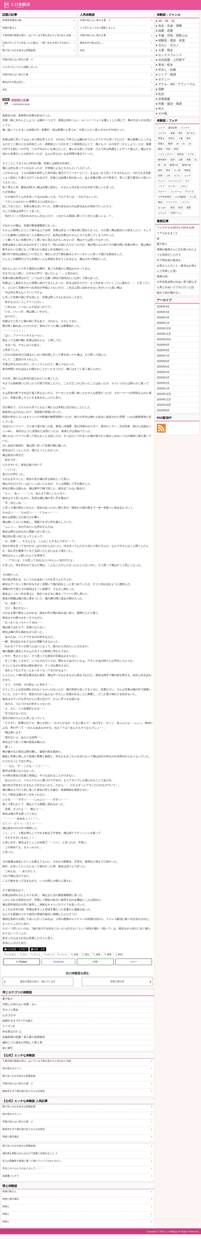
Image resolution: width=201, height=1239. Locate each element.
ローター (172, 186)
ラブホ (190, 154)
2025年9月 (163, 344)
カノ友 (177, 170)
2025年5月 (163, 366)
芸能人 (161, 143)
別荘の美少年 (117, 981)
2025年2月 (163, 383)
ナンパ (161, 181)
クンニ (37, 954)
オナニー (164, 79)
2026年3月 (163, 312)
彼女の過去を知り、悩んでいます (38, 981)
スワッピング (174, 181)
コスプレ (162, 133)
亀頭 (160, 202)
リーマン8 (8, 1026)
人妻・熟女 (165, 50)
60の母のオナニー (12, 1068)
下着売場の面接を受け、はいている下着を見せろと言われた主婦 (36, 35)
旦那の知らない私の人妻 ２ (95, 20)
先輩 (76, 954)
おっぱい (162, 207)
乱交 (161, 94)
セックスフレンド (170, 55)
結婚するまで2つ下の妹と (17, 1020)
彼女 (87, 954)
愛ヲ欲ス (7, 998)
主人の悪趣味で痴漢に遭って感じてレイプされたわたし (31, 1161)
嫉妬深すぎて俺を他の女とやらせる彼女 (23, 1091)
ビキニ (184, 186)
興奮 (109, 954)
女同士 (171, 138)
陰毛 (172, 207)
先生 (82, 50)
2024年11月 (164, 399)
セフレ (177, 175)
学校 (168, 149)
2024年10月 (164, 404)
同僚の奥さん (9, 27)
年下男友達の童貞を (169, 260)
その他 (162, 113)
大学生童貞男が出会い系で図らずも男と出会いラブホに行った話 (177, 284)
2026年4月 (163, 306)
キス (25, 954)
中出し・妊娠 (167, 69)
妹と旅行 (7, 1047)
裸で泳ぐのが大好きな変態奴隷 (18, 50)
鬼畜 (188, 207)
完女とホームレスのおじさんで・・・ (22, 1168)
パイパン (185, 202)
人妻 (180, 138)
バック (63, 954)
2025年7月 (163, 355)
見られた (190, 133)
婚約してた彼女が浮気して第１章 (22, 1042)
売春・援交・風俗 (170, 103)
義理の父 (174, 165)
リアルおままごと (167, 233)
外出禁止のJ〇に (12, 1031)
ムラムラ (162, 212)
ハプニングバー (166, 154)
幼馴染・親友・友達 (171, 40)
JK (177, 143)
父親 (180, 159)
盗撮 (172, 133)
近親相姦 (164, 98)
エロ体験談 (180, 196)
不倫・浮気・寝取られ (173, 35)
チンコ (50, 954)
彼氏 (160, 170)
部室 (120, 954)
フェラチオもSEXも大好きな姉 (175, 227)
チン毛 (192, 196)
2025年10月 (164, 339)
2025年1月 (163, 388)
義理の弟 (186, 165)
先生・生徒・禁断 (170, 25)
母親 (188, 159)
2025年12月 (164, 328)
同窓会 (180, 154)
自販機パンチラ (10, 1176)
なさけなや (9, 1015)
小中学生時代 (164, 196)
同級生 (187, 170)
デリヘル (189, 191)
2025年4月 (163, 372)
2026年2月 (163, 317)
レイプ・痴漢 (167, 74)
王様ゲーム (175, 212)
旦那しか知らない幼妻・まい (19, 1004)
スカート (162, 191)
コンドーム (175, 191)
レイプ (161, 127)
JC (183, 143)
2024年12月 (164, 393)
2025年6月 (163, 361)
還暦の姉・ (163, 276)
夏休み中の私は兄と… (92, 42)
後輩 (98, 954)
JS (190, 143)
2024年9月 (163, 410)
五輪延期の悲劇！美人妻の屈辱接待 (23, 1037)
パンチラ (185, 127)
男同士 (161, 138)
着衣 (188, 138)
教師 (170, 143)
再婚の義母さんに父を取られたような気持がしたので (177, 252)
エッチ (187, 175)
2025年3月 (163, 377)
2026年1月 (163, 322)
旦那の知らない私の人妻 (93, 35)
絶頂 (180, 207)
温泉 (172, 159)
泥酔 (161, 89)
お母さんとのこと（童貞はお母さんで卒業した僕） (177, 268)
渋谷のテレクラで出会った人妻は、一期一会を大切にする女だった (36, 44)
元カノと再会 (10, 1009)
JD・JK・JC (166, 20)
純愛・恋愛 (39, 949)
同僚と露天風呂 (10, 1136)
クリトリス (171, 202)
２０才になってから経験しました (97, 27)
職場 (160, 149)
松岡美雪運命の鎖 (11, 20)
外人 (161, 108)
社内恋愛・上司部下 (17, 949)
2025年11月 (164, 333)
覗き (180, 133)
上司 (168, 175)
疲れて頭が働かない (169, 292)
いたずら (11, 954)
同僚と (5, 1206)
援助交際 (172, 127)
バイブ (161, 186)
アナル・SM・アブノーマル (176, 84)
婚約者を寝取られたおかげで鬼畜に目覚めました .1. (30, 1153)
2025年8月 (163, 350)
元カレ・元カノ (168, 45)
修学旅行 (162, 159)
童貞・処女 (165, 64)
